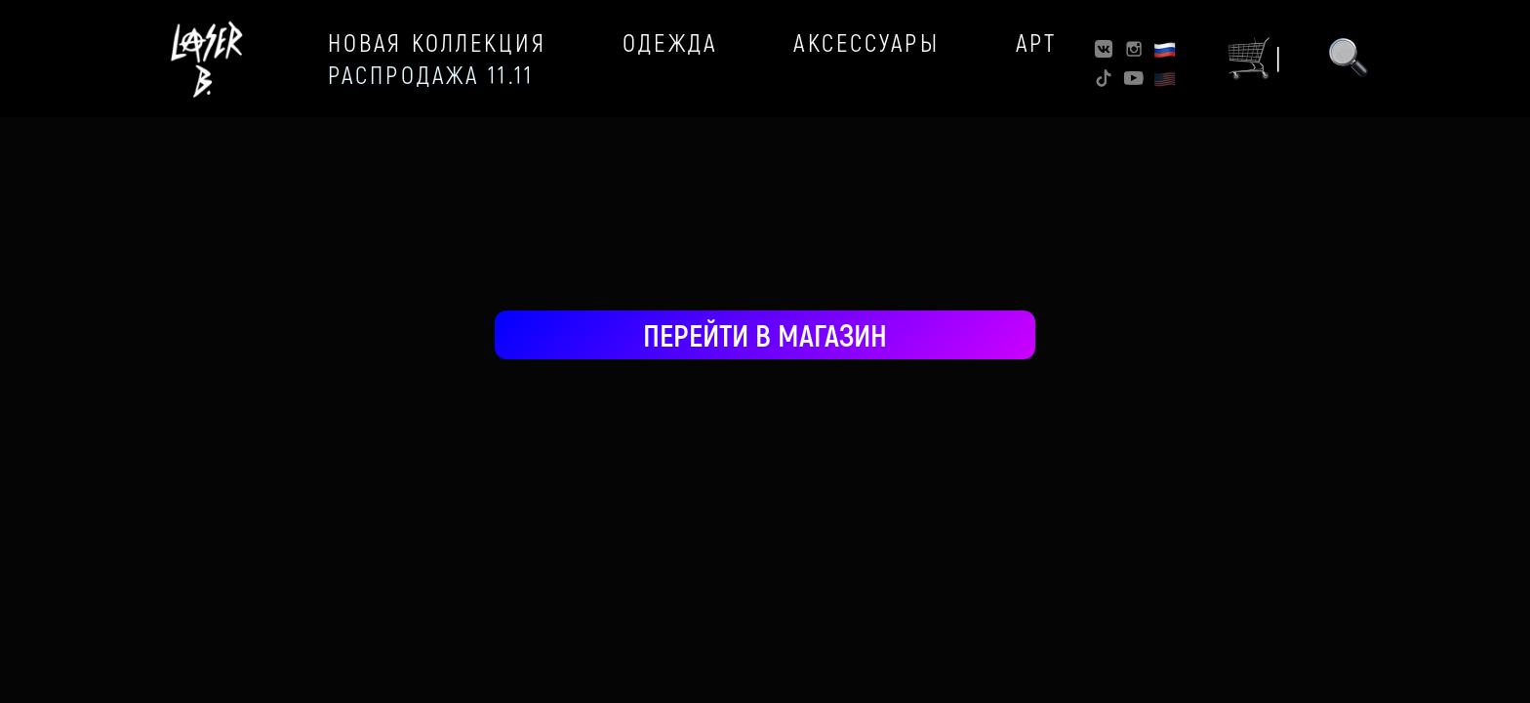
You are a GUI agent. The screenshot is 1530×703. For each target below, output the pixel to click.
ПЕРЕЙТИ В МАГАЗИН (765, 334)
